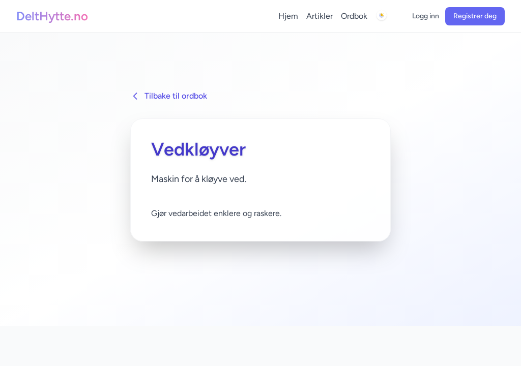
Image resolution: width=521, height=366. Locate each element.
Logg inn (425, 16)
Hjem (288, 16)
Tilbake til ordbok (168, 96)
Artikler (319, 16)
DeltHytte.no (52, 16)
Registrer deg (475, 16)
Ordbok (354, 16)
